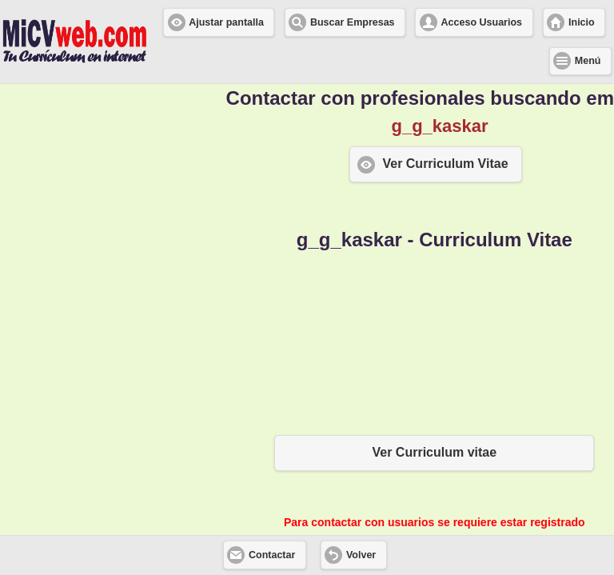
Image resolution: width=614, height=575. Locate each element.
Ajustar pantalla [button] (226, 22)
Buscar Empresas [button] (352, 22)
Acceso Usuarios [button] (481, 22)
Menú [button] (588, 60)
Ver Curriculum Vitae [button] (445, 163)
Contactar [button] (272, 555)
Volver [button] (361, 555)
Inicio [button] (581, 22)
